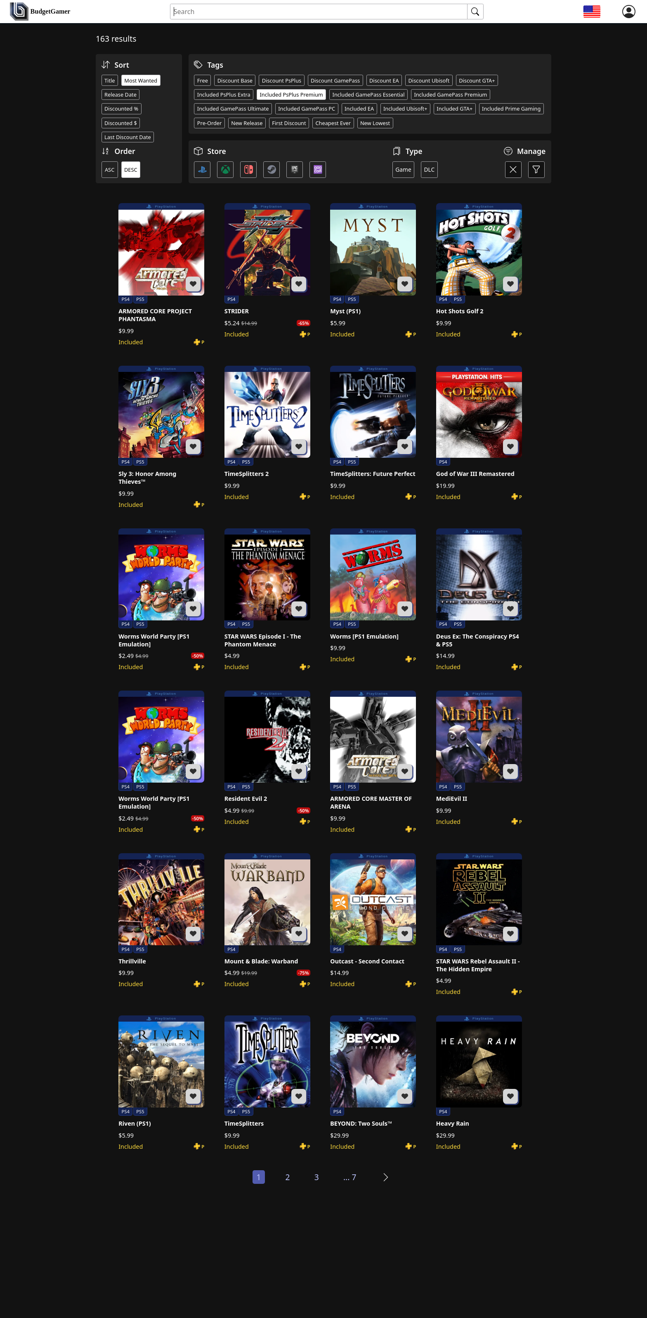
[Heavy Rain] (479, 1082)
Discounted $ (120, 123)
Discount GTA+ (477, 80)
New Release (246, 123)
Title (109, 80)
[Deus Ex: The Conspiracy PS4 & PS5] (479, 599)
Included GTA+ (454, 108)
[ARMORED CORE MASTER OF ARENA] (373, 762)
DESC (130, 169)
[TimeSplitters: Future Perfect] (373, 433)
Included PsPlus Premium (291, 94)
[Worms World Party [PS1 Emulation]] (161, 599)
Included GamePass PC (306, 108)
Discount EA (384, 80)
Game (403, 169)
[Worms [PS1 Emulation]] (373, 595)
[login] (629, 11)
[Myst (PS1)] (373, 270)
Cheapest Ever (333, 123)
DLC (429, 169)
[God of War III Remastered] (479, 433)
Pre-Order (209, 123)
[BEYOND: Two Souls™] (373, 1082)
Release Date (120, 94)
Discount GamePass (335, 80)
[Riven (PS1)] (161, 1082)
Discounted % (121, 108)
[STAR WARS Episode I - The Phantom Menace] (267, 599)
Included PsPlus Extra (223, 94)
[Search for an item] (319, 11)
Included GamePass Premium (450, 94)
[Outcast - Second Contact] (373, 920)
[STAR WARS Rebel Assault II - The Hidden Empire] (479, 924)
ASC (109, 169)
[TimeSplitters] (267, 1082)
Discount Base (235, 80)
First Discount (289, 123)
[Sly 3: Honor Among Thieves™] (161, 437)
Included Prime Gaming (511, 108)
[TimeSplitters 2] (267, 433)
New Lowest (375, 123)
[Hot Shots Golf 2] (479, 270)
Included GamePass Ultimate (233, 108)
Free (202, 80)
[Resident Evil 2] (267, 758)
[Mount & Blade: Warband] (267, 920)
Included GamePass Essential (369, 94)
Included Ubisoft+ (405, 108)
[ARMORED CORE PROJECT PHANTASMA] (161, 274)
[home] (40, 11)
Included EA (359, 108)
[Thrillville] (161, 920)
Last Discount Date (127, 137)
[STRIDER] (267, 270)
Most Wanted (140, 80)
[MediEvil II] (479, 758)
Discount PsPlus (281, 80)
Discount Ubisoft (429, 80)
